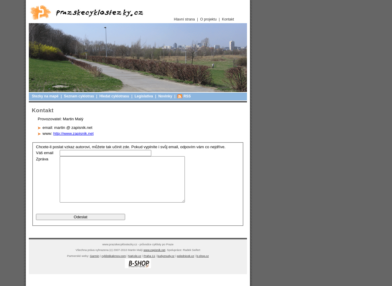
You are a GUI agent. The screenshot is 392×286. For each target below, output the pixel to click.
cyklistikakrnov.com (114, 264)
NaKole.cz (134, 264)
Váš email (44, 153)
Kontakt (228, 19)
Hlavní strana (184, 19)
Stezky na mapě (45, 96)
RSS (187, 96)
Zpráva (42, 159)
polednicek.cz (185, 264)
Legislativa (144, 96)
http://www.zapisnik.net (73, 133)
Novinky (165, 96)
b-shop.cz (202, 264)
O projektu (208, 19)
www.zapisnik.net (155, 258)
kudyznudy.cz (166, 264)
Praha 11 (149, 264)
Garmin (94, 264)
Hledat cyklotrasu (114, 96)
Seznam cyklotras (79, 96)
